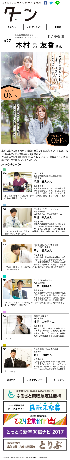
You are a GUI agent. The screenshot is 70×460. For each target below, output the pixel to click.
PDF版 (58, 27)
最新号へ (11, 27)
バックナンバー (34, 27)
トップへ (58, 380)
